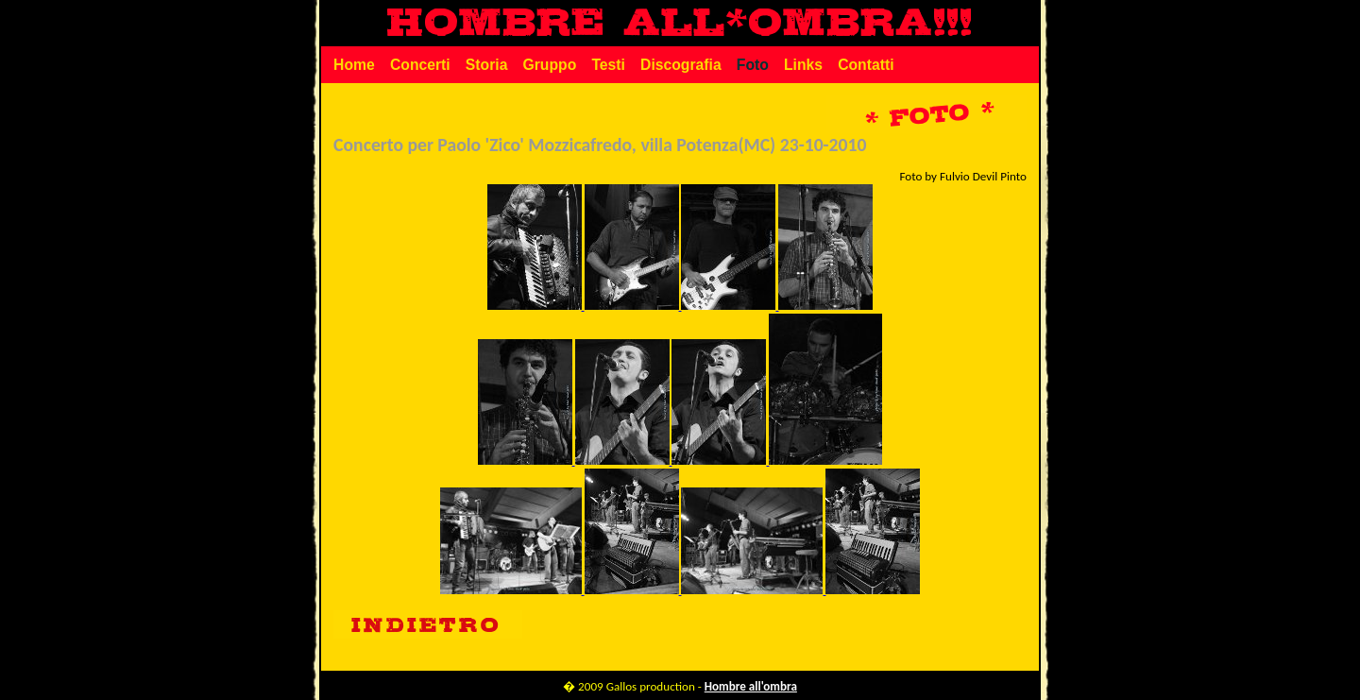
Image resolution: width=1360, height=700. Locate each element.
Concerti (420, 65)
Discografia (681, 65)
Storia (487, 65)
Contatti (865, 65)
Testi (608, 65)
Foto (753, 65)
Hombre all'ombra (751, 686)
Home (354, 65)
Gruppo (549, 65)
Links (803, 65)
